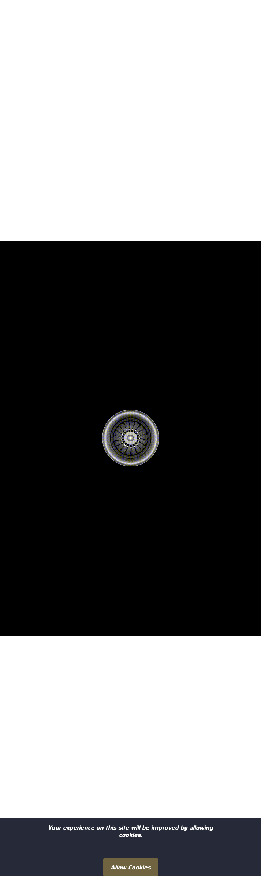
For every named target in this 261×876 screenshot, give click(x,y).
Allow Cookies (131, 867)
